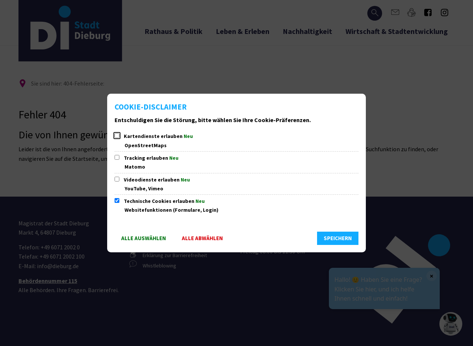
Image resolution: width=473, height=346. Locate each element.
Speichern (338, 238)
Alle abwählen (202, 238)
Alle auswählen (143, 238)
